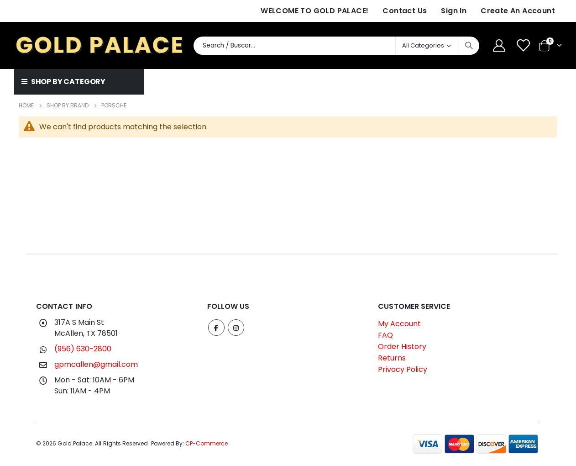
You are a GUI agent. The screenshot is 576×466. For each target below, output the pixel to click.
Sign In (453, 10)
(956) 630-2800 (82, 349)
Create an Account (518, 10)
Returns (392, 358)
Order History (402, 346)
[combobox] (336, 46)
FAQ (385, 335)
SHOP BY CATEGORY (63, 81)
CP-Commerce (206, 443)
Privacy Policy (402, 369)
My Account (399, 323)
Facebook (216, 327)
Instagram (236, 327)
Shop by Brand (68, 105)
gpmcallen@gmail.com (96, 364)
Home (26, 105)
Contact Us (404, 10)
